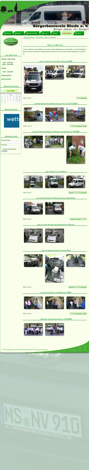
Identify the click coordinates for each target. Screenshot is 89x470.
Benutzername (6, 140)
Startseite (8, 33)
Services (78, 33)
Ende (85, 126)
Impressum (45, 349)
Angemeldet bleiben (9, 149)
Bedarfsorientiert (31, 33)
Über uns (44, 33)
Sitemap (29, 349)
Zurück (71, 192)
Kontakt (23, 349)
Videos (55, 33)
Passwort (4, 145)
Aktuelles (18, 33)
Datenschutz (37, 349)
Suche (18, 349)
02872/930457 (6, 79)
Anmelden (4, 151)
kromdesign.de (11, 349)
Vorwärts (83, 98)
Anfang (72, 219)
